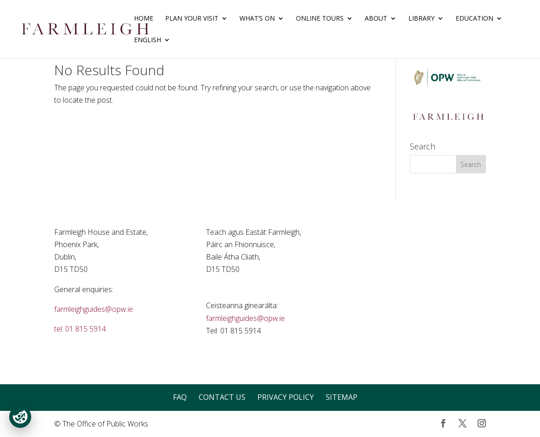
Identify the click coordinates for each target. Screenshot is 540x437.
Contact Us (222, 397)
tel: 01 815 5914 (80, 329)
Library (421, 18)
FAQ (180, 397)
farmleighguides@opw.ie (93, 309)
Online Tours (320, 18)
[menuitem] (152, 47)
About (376, 18)
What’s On (257, 18)
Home (143, 18)
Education (474, 18)
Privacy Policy (285, 397)
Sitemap (341, 397)
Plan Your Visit (191, 18)
